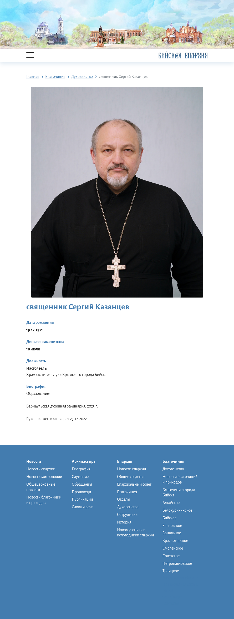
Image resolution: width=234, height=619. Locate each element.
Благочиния (127, 492)
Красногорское (175, 541)
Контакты (170, 603)
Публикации (82, 499)
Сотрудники (127, 514)
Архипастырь (86, 461)
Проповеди (81, 492)
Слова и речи (82, 507)
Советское (171, 556)
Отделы (123, 499)
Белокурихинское (177, 510)
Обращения (82, 484)
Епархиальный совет (134, 484)
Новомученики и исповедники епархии (135, 532)
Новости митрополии (44, 477)
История (124, 522)
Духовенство (128, 507)
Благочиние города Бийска (178, 492)
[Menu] (30, 55)
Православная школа (180, 584)
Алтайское (171, 503)
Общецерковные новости (40, 487)
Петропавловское (177, 563)
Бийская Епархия (183, 56)
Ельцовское (172, 526)
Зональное (171, 533)
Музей (167, 590)
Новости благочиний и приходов (43, 500)
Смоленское (172, 548)
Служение (80, 477)
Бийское (169, 518)
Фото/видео (172, 597)
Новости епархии (40, 469)
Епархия (127, 461)
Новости (36, 461)
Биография (81, 469)
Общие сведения (131, 477)
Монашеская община (180, 578)
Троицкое (170, 571)
